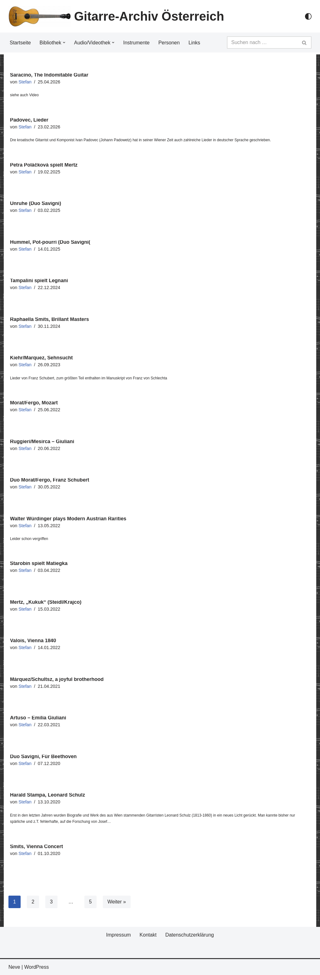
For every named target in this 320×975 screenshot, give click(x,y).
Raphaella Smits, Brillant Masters (49, 319)
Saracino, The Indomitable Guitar (49, 75)
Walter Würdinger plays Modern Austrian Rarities (68, 518)
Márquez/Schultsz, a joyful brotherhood (57, 679)
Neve (14, 967)
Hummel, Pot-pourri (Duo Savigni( (50, 242)
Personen (169, 42)
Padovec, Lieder (29, 119)
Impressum (118, 935)
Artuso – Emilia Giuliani (38, 717)
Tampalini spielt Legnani (39, 280)
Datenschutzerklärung (189, 935)
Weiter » (117, 901)
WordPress (36, 967)
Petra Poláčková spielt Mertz (44, 165)
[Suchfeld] (262, 42)
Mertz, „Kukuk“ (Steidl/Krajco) (45, 602)
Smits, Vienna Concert (36, 846)
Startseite (20, 42)
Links (194, 42)
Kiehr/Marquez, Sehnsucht (41, 357)
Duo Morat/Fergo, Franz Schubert (49, 479)
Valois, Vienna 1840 (33, 640)
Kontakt (148, 935)
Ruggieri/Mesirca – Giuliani (42, 441)
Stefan (25, 81)
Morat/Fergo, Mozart (34, 402)
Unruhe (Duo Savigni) (35, 203)
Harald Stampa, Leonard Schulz (47, 795)
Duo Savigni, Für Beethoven (43, 756)
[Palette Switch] (308, 16)
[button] (64, 42)
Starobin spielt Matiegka (39, 563)
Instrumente (136, 42)
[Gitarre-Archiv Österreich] (116, 16)
